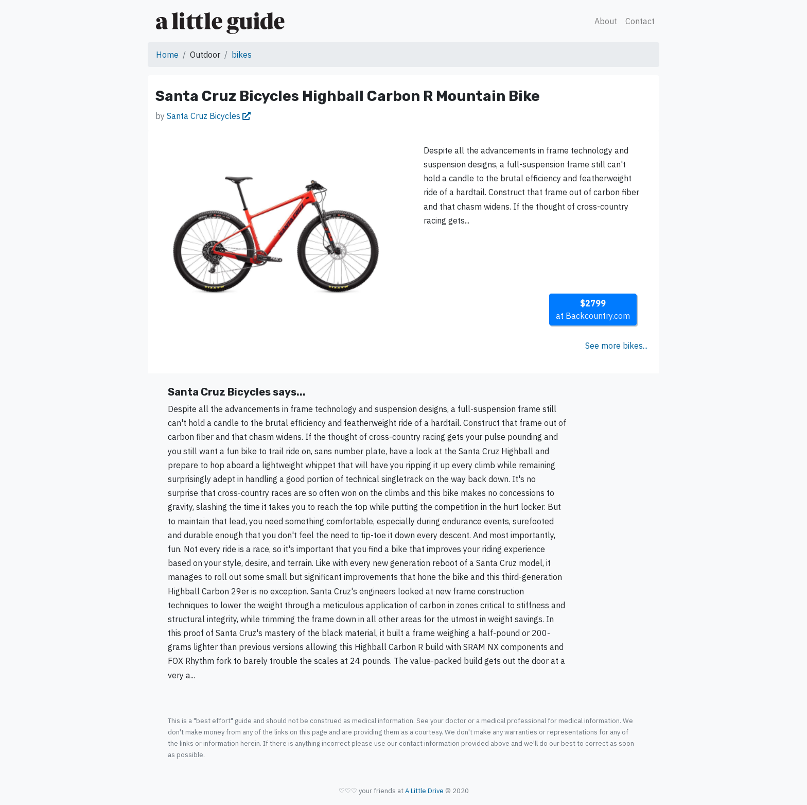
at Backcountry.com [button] (593, 309)
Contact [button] (640, 21)
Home (167, 54)
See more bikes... (616, 345)
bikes (242, 54)
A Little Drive (424, 790)
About (605, 21)
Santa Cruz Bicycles (209, 116)
